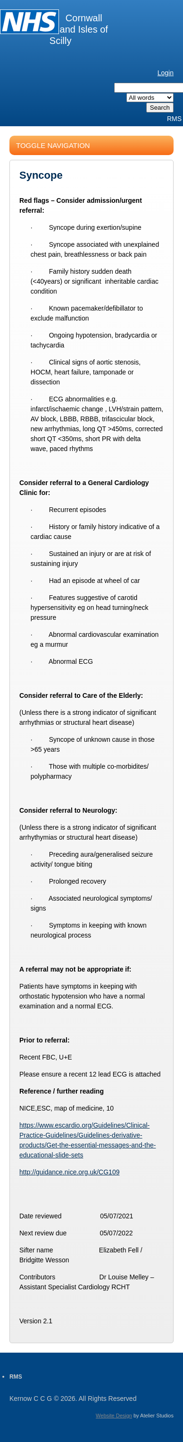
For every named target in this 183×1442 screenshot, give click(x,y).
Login (166, 73)
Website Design (114, 1415)
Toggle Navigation (53, 145)
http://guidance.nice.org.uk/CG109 (69, 1172)
